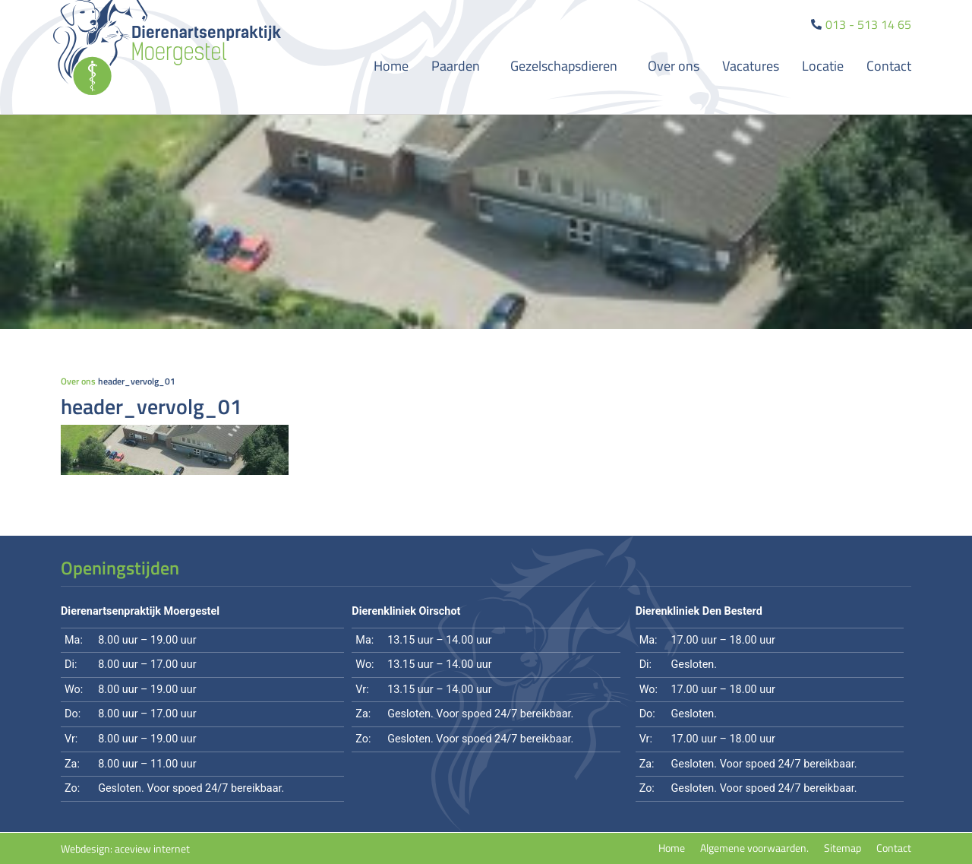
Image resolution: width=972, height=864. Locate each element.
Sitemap (842, 848)
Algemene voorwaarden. (754, 848)
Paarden (459, 65)
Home (391, 65)
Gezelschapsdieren (567, 65)
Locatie (823, 65)
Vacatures (750, 65)
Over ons (673, 65)
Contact (888, 65)
